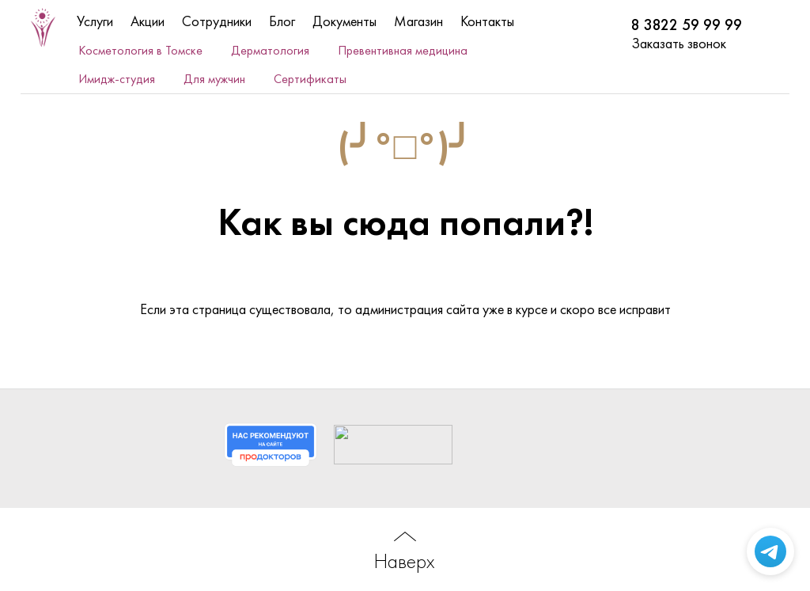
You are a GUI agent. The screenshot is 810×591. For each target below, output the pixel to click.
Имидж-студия (116, 78)
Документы (344, 21)
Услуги (95, 21)
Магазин (418, 21)
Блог (282, 21)
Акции (148, 21)
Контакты (487, 21)
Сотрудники (217, 21)
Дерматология (270, 50)
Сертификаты (310, 78)
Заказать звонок (678, 43)
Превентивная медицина (402, 50)
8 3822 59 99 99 (686, 25)
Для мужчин (214, 78)
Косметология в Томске (140, 50)
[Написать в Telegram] (770, 551)
